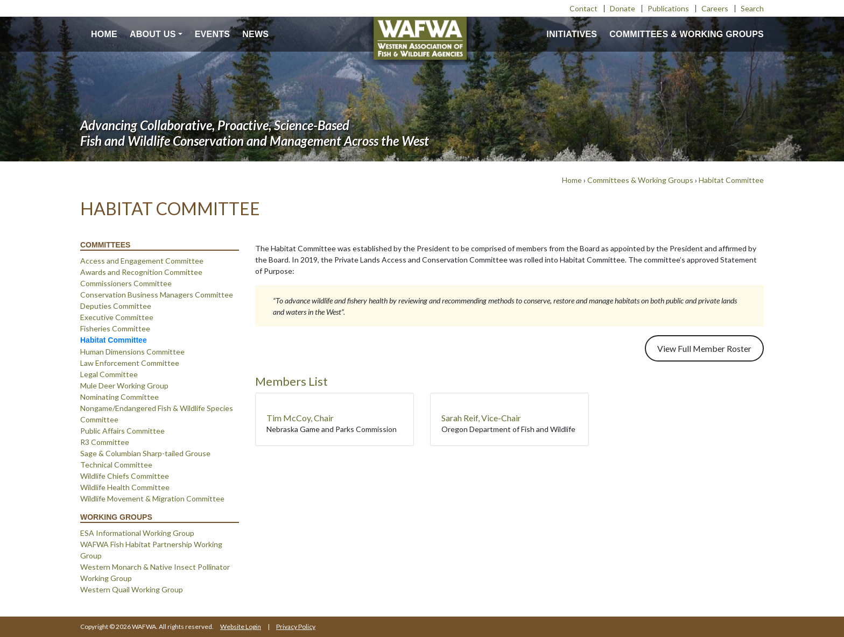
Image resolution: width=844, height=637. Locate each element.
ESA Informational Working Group (137, 532)
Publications (668, 8)
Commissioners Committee (126, 283)
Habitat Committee (731, 180)
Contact (583, 8)
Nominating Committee (119, 396)
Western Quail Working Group (131, 589)
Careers (714, 8)
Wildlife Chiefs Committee (124, 475)
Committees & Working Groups (686, 34)
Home (104, 34)
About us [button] (153, 34)
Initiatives (571, 34)
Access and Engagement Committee (141, 260)
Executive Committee (116, 317)
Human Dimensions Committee (132, 351)
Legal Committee (109, 374)
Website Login (240, 626)
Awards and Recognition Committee (141, 272)
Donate (622, 8)
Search (752, 8)
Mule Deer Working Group (124, 385)
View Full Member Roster (704, 348)
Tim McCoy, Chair (300, 418)
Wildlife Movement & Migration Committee (152, 498)
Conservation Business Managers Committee (156, 294)
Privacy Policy (295, 626)
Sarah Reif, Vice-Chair (481, 418)
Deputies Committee (115, 305)
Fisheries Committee (115, 328)
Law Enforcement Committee (129, 362)
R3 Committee (104, 442)
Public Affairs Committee (122, 430)
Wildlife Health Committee (125, 487)
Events (212, 34)
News (255, 34)
